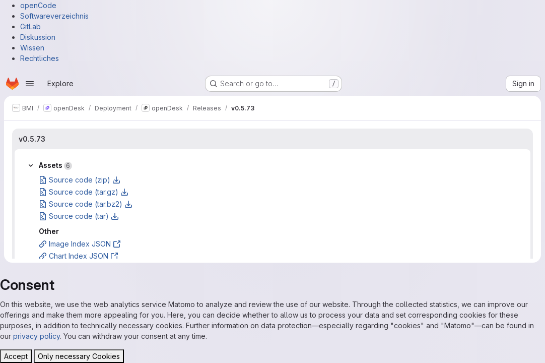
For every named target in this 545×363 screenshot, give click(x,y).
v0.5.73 (32, 139)
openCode (38, 5)
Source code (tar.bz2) (85, 204)
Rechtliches (39, 58)
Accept (16, 356)
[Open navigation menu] (30, 84)
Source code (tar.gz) (83, 192)
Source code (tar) (79, 216)
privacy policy (36, 336)
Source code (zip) (79, 179)
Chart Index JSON (78, 256)
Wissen (32, 47)
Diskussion (37, 37)
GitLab (30, 26)
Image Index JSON (80, 243)
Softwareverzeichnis (54, 16)
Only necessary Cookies (79, 356)
